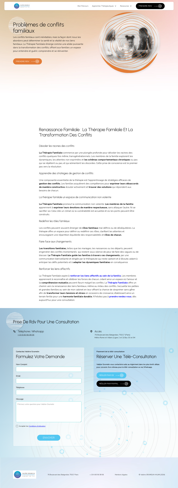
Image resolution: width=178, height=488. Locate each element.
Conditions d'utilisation (37, 426)
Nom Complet (21, 364)
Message (19, 399)
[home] (22, 6)
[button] (104, 6)
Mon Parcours (82, 6)
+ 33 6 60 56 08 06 (26, 335)
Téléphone (20, 387)
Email (18, 376)
